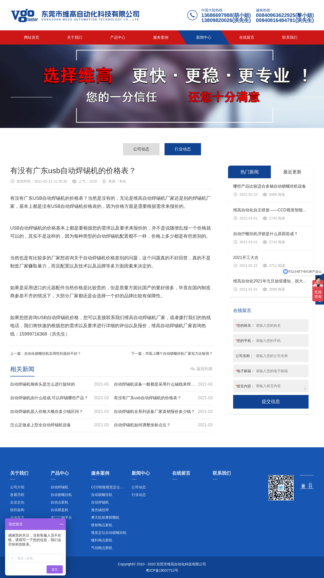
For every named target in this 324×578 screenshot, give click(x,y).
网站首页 (31, 37)
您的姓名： (245, 325)
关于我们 (74, 37)
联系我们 (289, 37)
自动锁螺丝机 (101, 547)
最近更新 (292, 171)
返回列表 (204, 369)
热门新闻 (249, 171)
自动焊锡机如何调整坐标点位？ (163, 425)
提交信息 (271, 401)
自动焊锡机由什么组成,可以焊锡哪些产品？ (59, 398)
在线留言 (246, 37)
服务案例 (160, 37)
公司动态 (141, 149)
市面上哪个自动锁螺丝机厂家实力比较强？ (179, 353)
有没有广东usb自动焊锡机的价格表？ (163, 398)
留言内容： (245, 386)
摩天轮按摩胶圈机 (105, 570)
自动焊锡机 (53, 198)
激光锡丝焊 (100, 563)
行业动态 (183, 149)
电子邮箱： (245, 371)
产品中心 (117, 37)
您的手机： (245, 341)
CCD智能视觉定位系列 (109, 540)
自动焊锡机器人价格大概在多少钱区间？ (59, 412)
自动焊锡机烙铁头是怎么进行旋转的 (59, 384)
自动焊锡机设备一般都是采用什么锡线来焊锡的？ (163, 384)
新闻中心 (203, 37)
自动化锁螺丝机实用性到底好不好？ (52, 353)
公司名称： (244, 356)
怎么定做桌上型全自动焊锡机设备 (59, 425)
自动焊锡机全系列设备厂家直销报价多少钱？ (163, 412)
